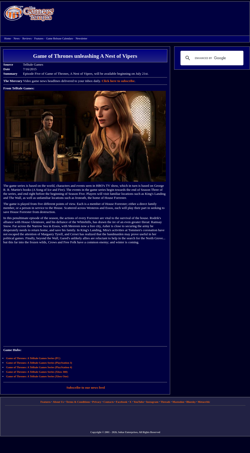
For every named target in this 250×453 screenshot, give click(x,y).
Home (29, 13)
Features (38, 38)
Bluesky (191, 401)
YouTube (139, 401)
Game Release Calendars (59, 38)
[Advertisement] (148, 38)
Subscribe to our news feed (86, 387)
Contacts (108, 401)
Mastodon (178, 401)
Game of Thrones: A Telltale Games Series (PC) (33, 358)
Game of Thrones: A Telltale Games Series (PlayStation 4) (39, 367)
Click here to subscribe (118, 81)
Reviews (27, 38)
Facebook (121, 401)
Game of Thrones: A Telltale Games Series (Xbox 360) (37, 371)
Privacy (96, 401)
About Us (58, 401)
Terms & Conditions (78, 401)
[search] (211, 58)
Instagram (152, 401)
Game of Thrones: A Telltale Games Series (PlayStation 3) (39, 362)
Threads (165, 401)
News (17, 38)
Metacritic (204, 401)
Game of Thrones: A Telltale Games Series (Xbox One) (37, 376)
